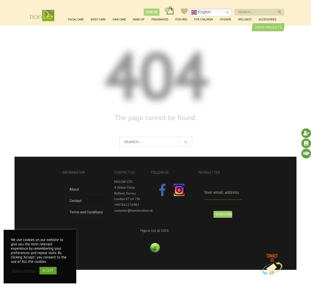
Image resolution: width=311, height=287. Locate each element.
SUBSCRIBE (224, 214)
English (201, 12)
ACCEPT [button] (48, 271)
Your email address (221, 192)
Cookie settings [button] (24, 271)
